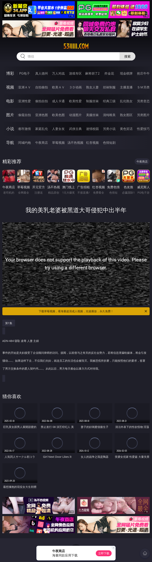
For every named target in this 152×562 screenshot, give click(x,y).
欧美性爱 (75, 101)
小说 (10, 128)
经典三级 (109, 101)
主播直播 (126, 87)
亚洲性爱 (24, 101)
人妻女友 (58, 129)
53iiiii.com (76, 46)
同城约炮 (24, 142)
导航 (10, 142)
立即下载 (103, 553)
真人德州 (41, 73)
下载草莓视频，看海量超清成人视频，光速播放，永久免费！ (93, 311)
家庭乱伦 (41, 129)
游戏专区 (75, 73)
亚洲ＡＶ (24, 87)
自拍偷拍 (41, 87)
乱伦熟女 (126, 101)
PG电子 (24, 73)
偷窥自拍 (24, 115)
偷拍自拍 (41, 101)
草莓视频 (58, 142)
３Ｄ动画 (75, 87)
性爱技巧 (143, 129)
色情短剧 (109, 142)
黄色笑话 (126, 129)
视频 (10, 87)
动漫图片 (75, 115)
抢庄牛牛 (143, 73)
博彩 (10, 73)
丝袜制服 (109, 87)
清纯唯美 (109, 115)
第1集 (8, 323)
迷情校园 (92, 129)
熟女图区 (126, 115)
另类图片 (143, 115)
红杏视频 (92, 142)
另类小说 (109, 129)
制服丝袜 (92, 101)
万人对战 (58, 73)
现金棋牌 (126, 73)
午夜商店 (41, 142)
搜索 (127, 56)
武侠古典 (75, 129)
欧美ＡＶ (58, 87)
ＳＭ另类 (143, 87)
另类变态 (143, 101)
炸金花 (109, 73)
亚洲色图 (41, 115)
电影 (10, 101)
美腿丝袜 (92, 115)
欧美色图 (58, 115)
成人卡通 (58, 101)
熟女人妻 (92, 87)
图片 (10, 114)
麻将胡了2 (92, 73)
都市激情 (24, 129)
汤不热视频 (75, 142)
